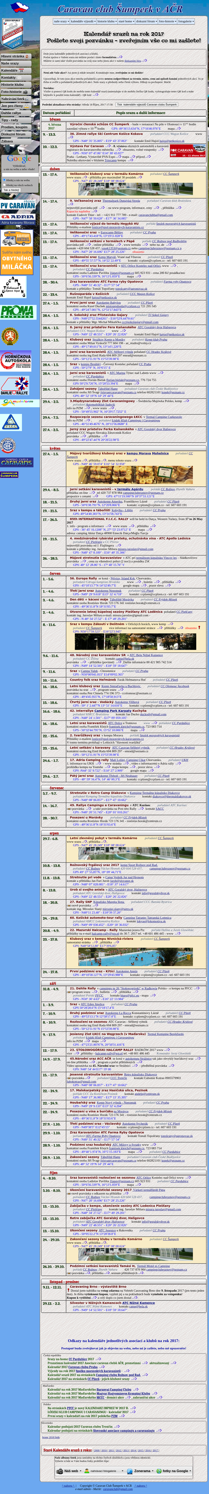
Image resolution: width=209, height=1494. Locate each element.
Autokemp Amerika (110, 501)
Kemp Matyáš (107, 257)
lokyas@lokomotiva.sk (151, 921)
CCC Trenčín (118, 1078)
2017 (156, 1450)
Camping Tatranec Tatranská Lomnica (147, 917)
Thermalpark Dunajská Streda (121, 200)
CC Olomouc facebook (175, 686)
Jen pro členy (12, 106)
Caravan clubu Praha (83, 1367)
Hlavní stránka (12, 56)
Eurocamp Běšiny (112, 232)
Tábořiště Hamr (108, 388)
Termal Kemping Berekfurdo (166, 1034)
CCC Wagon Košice (142, 294)
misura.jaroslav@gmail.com (135, 549)
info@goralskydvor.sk (155, 893)
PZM (114, 1416)
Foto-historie (11, 92)
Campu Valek (89, 671)
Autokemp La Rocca (118, 1013)
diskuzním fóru (133, 60)
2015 (141, 1450)
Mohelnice (160, 453)
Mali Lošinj (117, 760)
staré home (125, 21)
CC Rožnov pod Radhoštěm (169, 241)
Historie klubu (12, 84)
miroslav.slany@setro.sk (118, 909)
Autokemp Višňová (127, 702)
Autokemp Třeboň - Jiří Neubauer (116, 775)
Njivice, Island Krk (123, 578)
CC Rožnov (168, 489)
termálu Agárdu (129, 489)
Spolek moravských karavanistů (176, 223)
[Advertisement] (116, 1325)
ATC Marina (117, 373)
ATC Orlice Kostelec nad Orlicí (141, 265)
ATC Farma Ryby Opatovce (103, 1136)
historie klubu (106, 21)
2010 (104, 1450)
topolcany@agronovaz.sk (131, 288)
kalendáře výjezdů (82, 21)
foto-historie (166, 21)
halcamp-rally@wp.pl (105, 933)
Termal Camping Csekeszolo (164, 417)
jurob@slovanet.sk (122, 880)
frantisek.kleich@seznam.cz (126, 726)
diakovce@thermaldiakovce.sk (172, 796)
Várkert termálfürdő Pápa (148, 1190)
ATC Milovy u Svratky (126, 1144)
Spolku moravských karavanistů (98, 1371)
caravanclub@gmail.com (118, 1489)
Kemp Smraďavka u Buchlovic (121, 686)
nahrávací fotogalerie (103, 1471)
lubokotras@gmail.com (81, 1081)
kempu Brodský (91, 364)
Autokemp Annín (127, 971)
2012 (119, 1450)
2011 (112, 1450)
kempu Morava (139, 453)
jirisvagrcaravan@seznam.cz (118, 392)
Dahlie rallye (11, 113)
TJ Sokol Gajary (158, 315)
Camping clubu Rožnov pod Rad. (118, 1375)
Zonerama (142, 1471)
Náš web (71, 1471)
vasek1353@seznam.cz (116, 248)
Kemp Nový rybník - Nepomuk (116, 1102)
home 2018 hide (51, 1437)
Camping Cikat (135, 760)
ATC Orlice (143, 1177)
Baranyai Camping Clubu (114, 1389)
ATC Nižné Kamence (138, 1303)
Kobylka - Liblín (122, 510)
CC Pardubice (95, 269)
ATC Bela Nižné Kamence (146, 655)
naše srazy (60, 21)
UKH (185, 760)
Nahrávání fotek (13, 99)
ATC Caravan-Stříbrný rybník (131, 747)
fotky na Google (175, 1471)
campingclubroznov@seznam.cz (143, 492)
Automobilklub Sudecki (100, 404)
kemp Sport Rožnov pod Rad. (139, 865)
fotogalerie (184, 21)
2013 (126, 1450)
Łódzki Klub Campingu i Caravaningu (136, 420)
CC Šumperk (171, 173)
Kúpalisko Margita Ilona (109, 902)
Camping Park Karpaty (112, 710)
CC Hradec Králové (158, 351)
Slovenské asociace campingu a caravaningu (124, 1431)
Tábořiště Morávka (122, 599)
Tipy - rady (9, 120)
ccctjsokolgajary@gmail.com (140, 322)
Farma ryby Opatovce (177, 281)
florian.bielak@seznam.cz (122, 380)
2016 (148, 1450)
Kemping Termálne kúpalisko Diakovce (155, 793)
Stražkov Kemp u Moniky (108, 339)
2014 (134, 1450)
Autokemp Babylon (108, 302)
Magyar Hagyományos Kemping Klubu (123, 1393)
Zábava (7, 141)
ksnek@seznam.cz (173, 392)
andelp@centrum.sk (147, 1093)
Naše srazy (10, 63)
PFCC (99, 995)
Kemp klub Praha (156, 339)
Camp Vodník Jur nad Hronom (124, 877)
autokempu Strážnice (138, 1058)
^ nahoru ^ (68, 1485)
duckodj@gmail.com (153, 714)
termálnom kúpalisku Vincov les (156, 557)
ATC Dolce (115, 723)
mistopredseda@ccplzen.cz (123, 306)
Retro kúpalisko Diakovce (140, 1074)
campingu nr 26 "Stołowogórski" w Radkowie (128, 988)
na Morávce (121, 1111)
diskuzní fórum (145, 21)
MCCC (100, 1397)
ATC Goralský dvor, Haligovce (127, 889)
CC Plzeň (167, 257)
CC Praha (149, 232)
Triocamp (111, 160)
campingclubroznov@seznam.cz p (159, 248)
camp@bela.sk (125, 658)
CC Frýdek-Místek (165, 599)
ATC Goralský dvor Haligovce (157, 327)
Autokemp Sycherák (135, 1123)
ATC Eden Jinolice (92, 1004)
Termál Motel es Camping (153, 1266)
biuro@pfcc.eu (129, 995)
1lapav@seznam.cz (122, 272)
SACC (160, 808)
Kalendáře (9, 70)
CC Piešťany (94, 542)
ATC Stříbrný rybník (120, 351)
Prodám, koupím (14, 127)
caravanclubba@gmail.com (156, 215)
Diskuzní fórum (13, 134)
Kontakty (8, 77)
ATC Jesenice (107, 1230)
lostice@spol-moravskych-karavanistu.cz (118, 227)
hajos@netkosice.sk (171, 141)
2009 (97, 1450)
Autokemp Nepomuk (108, 590)
